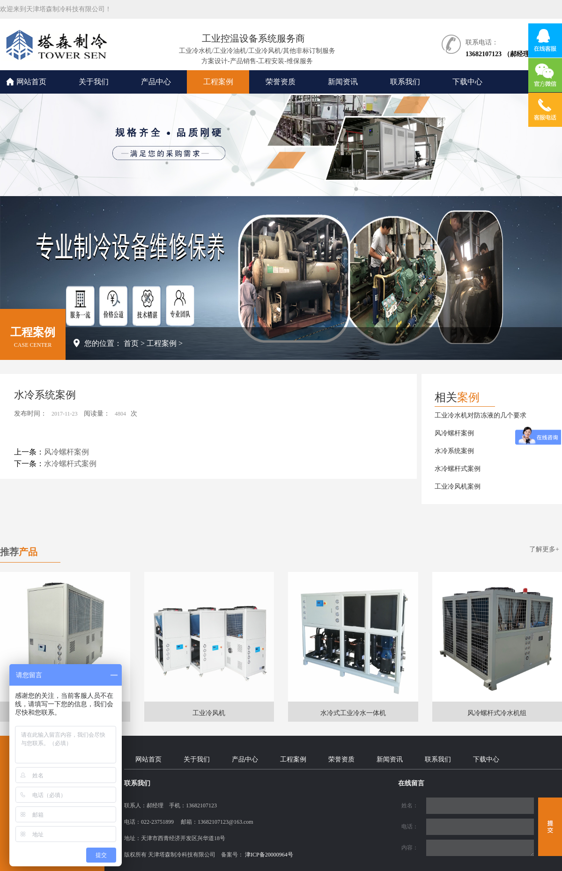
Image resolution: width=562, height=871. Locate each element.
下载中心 (467, 82)
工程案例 (218, 82)
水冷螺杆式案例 (70, 464)
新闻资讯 (343, 82)
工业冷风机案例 (458, 486)
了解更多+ (544, 549)
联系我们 (405, 82)
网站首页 (31, 82)
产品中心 (156, 82)
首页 (131, 343)
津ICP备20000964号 (269, 854)
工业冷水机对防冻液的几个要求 (480, 415)
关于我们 (94, 82)
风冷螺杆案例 (66, 452)
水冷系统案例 (454, 450)
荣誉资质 (281, 82)
